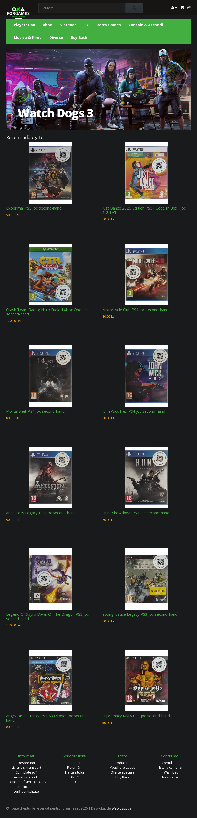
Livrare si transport (26, 767)
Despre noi (26, 762)
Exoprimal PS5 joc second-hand (34, 208)
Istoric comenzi (170, 767)
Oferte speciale (123, 772)
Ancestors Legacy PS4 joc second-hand (41, 512)
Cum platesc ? (26, 772)
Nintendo (68, 24)
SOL (74, 781)
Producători (123, 762)
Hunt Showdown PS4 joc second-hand (135, 512)
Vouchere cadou (122, 767)
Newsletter (170, 777)
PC (86, 24)
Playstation (24, 24)
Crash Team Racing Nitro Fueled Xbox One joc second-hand (46, 311)
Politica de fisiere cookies (26, 781)
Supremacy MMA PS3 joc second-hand (136, 715)
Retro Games (109, 24)
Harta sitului (74, 772)
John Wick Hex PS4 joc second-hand (133, 411)
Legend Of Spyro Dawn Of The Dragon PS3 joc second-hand (47, 616)
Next (182, 89)
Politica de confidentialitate (26, 789)
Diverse (56, 37)
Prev (15, 89)
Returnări (74, 767)
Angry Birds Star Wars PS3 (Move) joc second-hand (47, 718)
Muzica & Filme (28, 37)
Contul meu (171, 762)
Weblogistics (121, 808)
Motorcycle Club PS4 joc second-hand (135, 309)
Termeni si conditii (26, 777)
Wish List (171, 772)
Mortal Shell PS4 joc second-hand (35, 411)
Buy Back (79, 37)
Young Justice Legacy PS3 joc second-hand (140, 614)
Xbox (47, 24)
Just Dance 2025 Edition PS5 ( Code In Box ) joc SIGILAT (144, 210)
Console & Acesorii (146, 24)
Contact (74, 762)
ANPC (74, 777)
